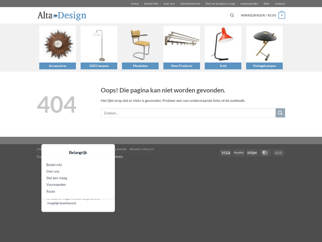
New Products (181, 66)
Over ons (52, 171)
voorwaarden (249, 3)
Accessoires (57, 66)
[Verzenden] (280, 112)
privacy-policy (142, 149)
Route (50, 191)
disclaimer (118, 149)
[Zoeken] (232, 15)
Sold (223, 66)
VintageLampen (264, 66)
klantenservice (190, 3)
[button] (263, 15)
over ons (169, 3)
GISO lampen (99, 66)
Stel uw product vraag (220, 3)
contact (280, 3)
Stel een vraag (56, 178)
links (267, 3)
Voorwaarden (56, 185)
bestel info (151, 3)
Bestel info (54, 165)
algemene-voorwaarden (84, 149)
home (135, 3)
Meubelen (140, 66)
